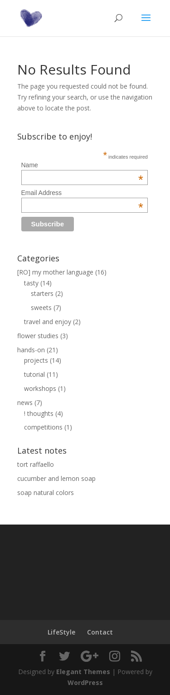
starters (42, 293)
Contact (100, 632)
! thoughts (38, 413)
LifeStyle (61, 632)
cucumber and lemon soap (56, 478)
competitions (43, 427)
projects (36, 360)
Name (82, 165)
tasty (31, 283)
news (25, 402)
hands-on (31, 349)
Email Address (82, 192)
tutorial (34, 374)
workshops (40, 388)
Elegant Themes (83, 671)
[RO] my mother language (55, 272)
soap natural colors (45, 492)
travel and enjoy (47, 321)
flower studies (37, 335)
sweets (41, 307)
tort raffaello (35, 464)
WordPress (85, 682)
